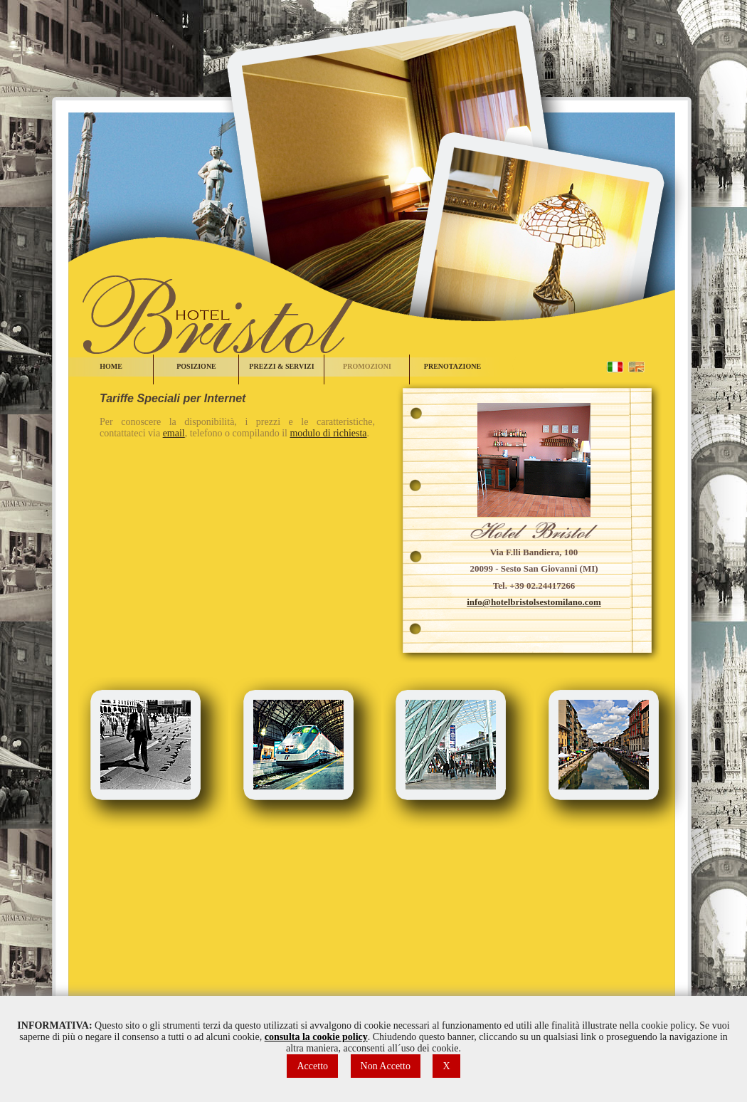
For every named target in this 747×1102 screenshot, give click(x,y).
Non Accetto (385, 1066)
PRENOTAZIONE (452, 366)
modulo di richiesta (328, 433)
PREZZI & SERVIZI (281, 366)
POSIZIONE (196, 366)
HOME (111, 366)
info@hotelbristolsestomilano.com (534, 602)
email (174, 433)
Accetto (312, 1066)
